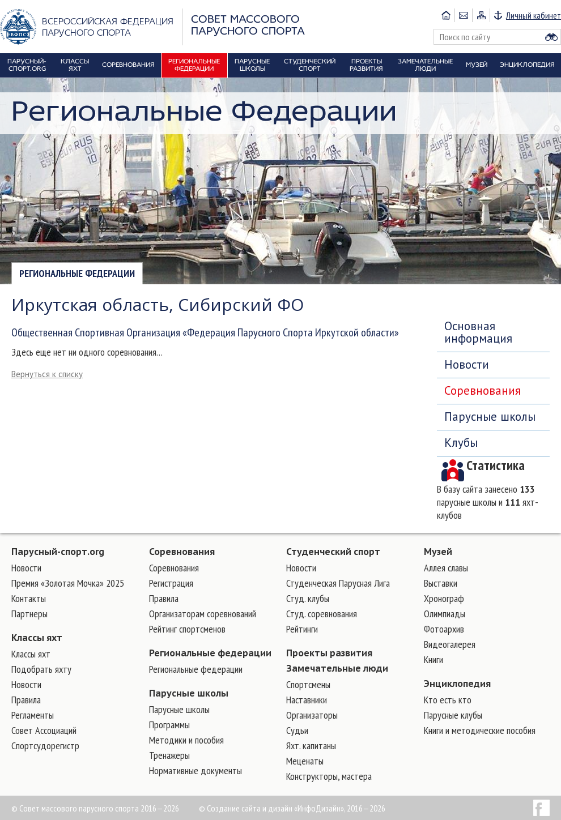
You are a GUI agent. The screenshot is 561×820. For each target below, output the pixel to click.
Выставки (440, 583)
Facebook (541, 808)
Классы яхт (36, 637)
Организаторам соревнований (202, 613)
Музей (438, 551)
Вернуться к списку (47, 374)
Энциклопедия (457, 683)
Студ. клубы (307, 598)
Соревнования (482, 390)
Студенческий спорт (333, 551)
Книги (433, 659)
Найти (551, 37)
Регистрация (171, 583)
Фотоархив (444, 628)
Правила (26, 699)
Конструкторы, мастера (329, 776)
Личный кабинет (533, 15)
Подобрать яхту (41, 669)
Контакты (28, 598)
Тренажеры (169, 755)
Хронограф (444, 598)
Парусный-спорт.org (57, 551)
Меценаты (305, 760)
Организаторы (312, 714)
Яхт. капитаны (311, 745)
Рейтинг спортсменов (187, 628)
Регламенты (32, 714)
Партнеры (29, 613)
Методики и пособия (186, 739)
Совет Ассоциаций (43, 730)
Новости (466, 364)
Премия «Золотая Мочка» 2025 (67, 583)
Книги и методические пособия (480, 730)
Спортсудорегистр (45, 745)
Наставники (306, 699)
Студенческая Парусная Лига (338, 583)
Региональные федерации (77, 273)
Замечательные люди (337, 668)
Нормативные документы (195, 770)
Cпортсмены (308, 684)
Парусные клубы (453, 714)
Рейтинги (302, 628)
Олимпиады (444, 613)
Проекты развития (329, 653)
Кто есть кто (447, 699)
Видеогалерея (449, 644)
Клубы (461, 442)
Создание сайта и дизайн (249, 808)
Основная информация (478, 332)
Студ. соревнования (321, 613)
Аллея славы (446, 567)
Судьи (297, 730)
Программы (169, 724)
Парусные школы (490, 416)
